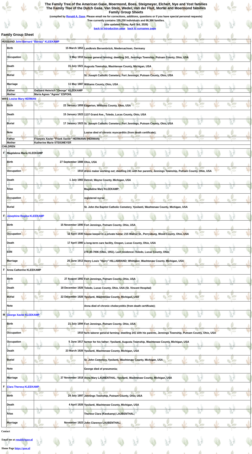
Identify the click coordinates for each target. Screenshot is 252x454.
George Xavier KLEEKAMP (23, 315)
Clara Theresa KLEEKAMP (23, 387)
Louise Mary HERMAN (22, 99)
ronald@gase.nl (24, 439)
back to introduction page (109, 28)
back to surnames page (141, 28)
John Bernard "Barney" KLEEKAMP (37, 41)
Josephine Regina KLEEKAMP (25, 216)
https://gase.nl (22, 448)
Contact (5, 431)
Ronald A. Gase (75, 16)
